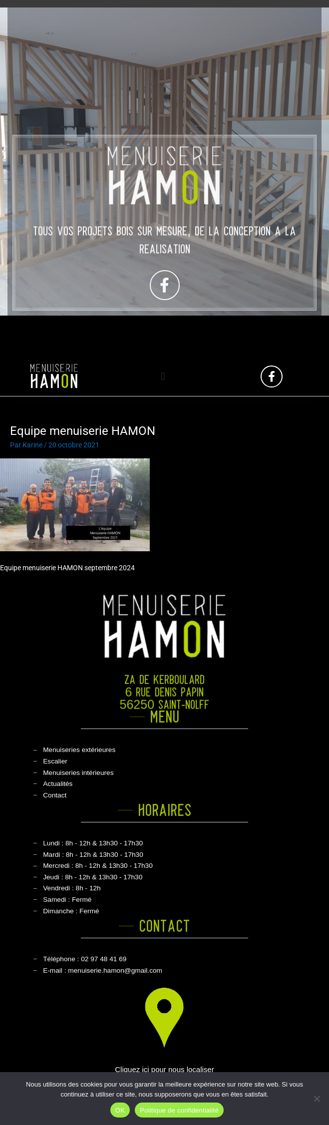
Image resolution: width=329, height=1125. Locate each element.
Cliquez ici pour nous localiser (164, 1069)
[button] (163, 376)
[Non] (317, 1099)
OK (120, 1110)
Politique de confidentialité (179, 1110)
